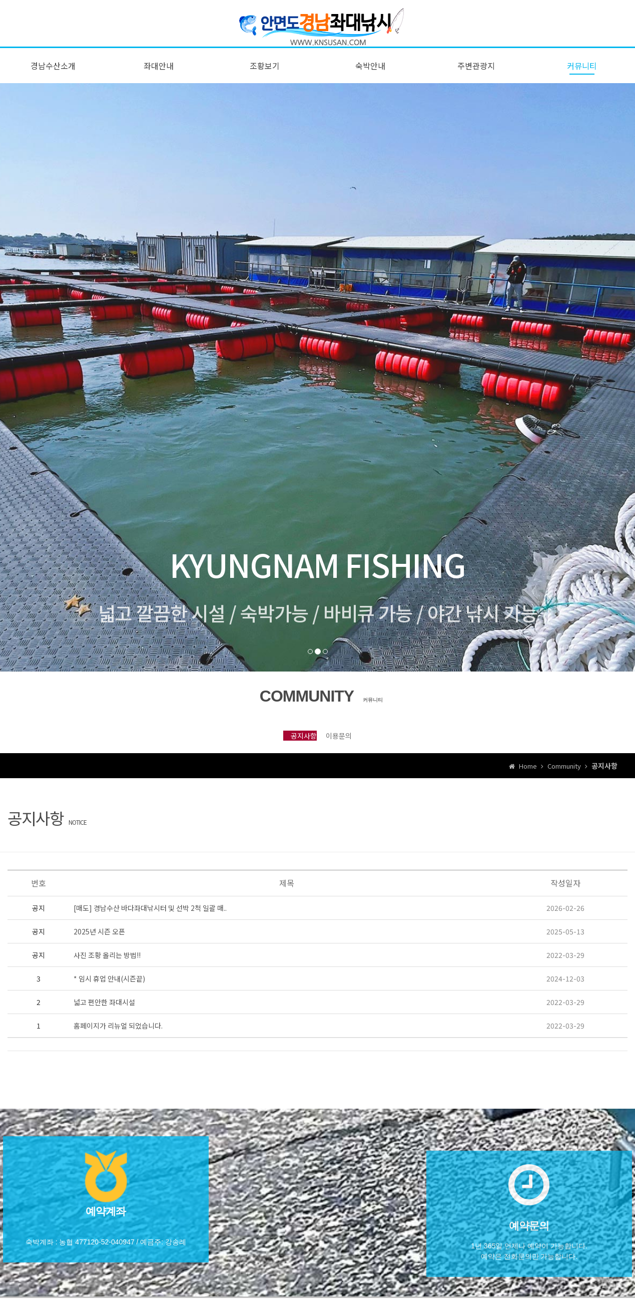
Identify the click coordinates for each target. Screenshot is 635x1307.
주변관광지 (476, 72)
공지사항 (282, 746)
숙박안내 (370, 72)
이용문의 (353, 746)
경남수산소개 (53, 72)
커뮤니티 (582, 72)
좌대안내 (159, 72)
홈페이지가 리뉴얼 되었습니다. (118, 1043)
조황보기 (265, 72)
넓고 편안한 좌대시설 (104, 1019)
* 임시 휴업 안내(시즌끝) (109, 996)
